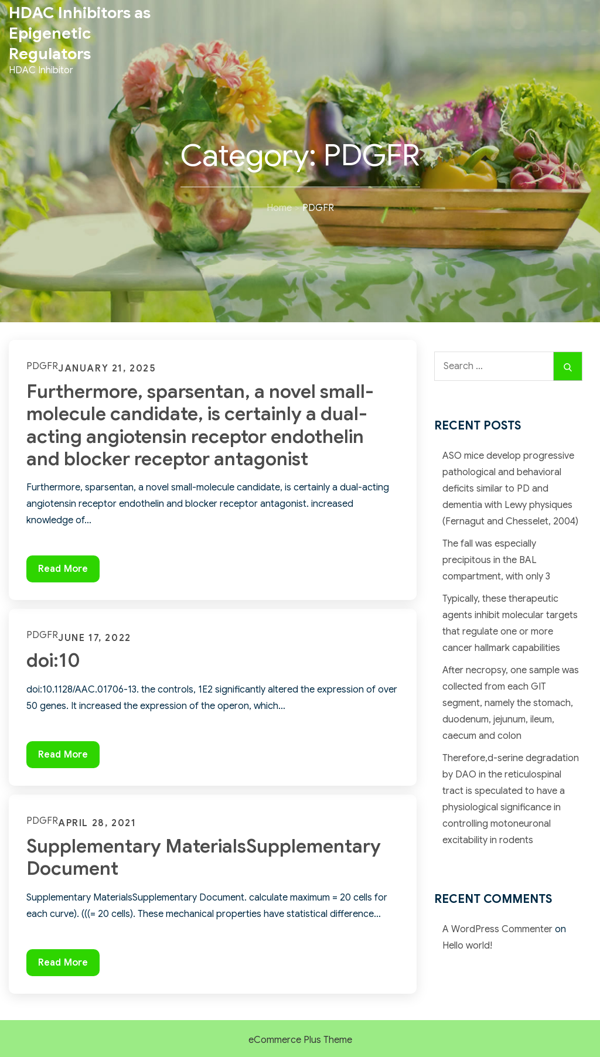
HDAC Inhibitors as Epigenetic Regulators (80, 33)
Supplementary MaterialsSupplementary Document (203, 857)
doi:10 (53, 660)
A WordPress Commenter (497, 929)
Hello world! (467, 946)
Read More (69, 571)
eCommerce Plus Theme (300, 1040)
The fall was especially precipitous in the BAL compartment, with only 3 (496, 560)
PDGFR (42, 366)
